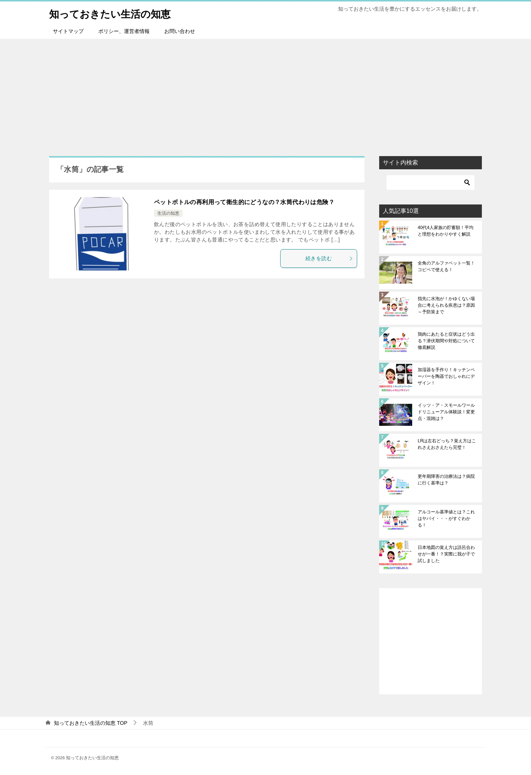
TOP (90, 723)
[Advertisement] (265, 94)
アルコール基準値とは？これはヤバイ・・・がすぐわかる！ (446, 518)
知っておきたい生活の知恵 (116, 12)
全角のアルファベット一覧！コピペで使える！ (446, 266)
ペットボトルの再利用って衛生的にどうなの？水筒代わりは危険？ (244, 202)
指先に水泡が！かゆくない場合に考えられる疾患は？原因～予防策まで (446, 305)
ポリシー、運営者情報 (124, 31)
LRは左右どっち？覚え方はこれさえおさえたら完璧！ (447, 444)
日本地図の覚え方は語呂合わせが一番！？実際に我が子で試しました (446, 554)
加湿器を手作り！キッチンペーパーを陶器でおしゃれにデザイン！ (446, 376)
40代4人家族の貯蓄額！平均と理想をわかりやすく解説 (445, 231)
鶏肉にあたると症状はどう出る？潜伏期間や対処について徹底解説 (446, 341)
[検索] (431, 182)
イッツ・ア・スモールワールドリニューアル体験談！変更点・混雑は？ (446, 412)
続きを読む (329, 258)
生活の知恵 (168, 213)
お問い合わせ (179, 31)
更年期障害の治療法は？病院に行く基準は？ (446, 480)
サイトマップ (68, 31)
